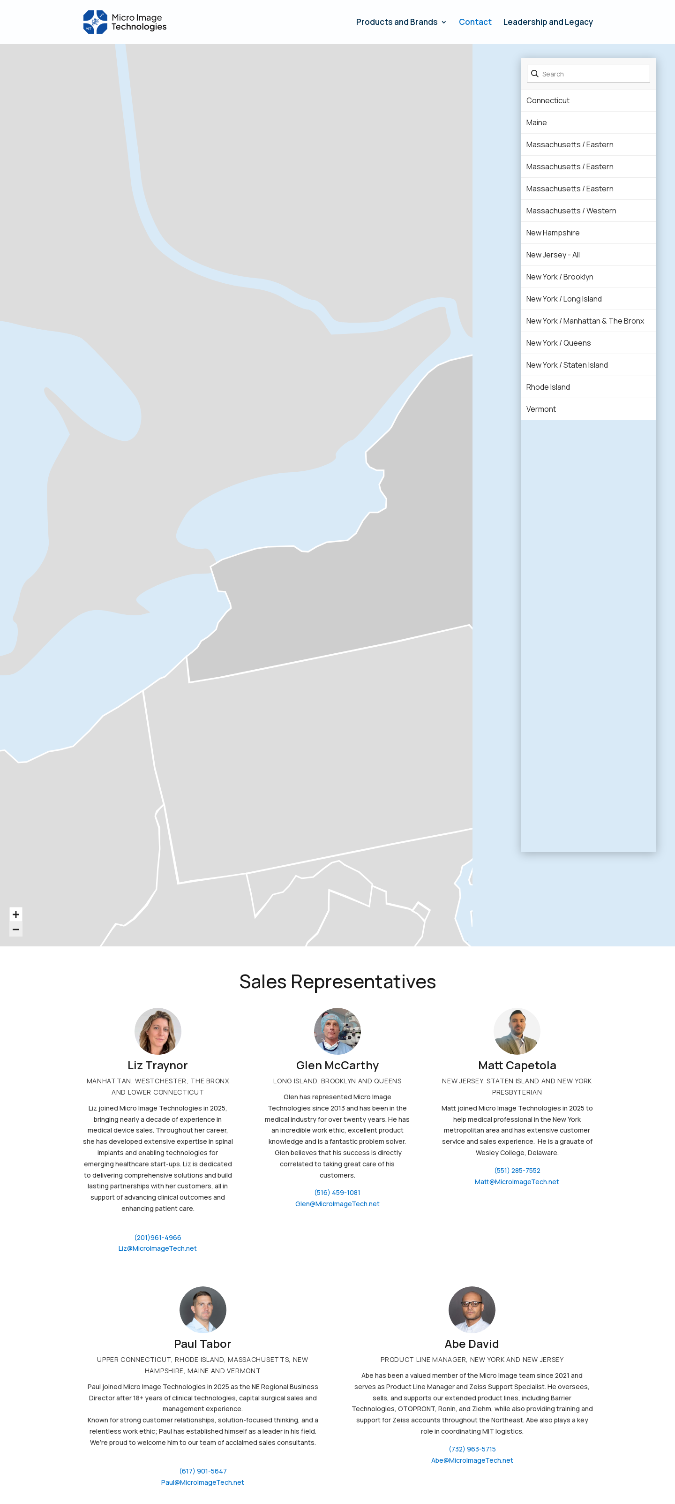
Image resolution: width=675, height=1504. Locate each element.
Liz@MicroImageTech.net (158, 1248)
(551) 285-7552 (517, 1170)
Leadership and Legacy (548, 23)
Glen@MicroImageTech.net (337, 1203)
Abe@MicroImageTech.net (472, 1460)
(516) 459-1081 (337, 1192)
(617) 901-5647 (203, 1470)
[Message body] (202, 1414)
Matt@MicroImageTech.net (517, 1181)
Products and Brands (397, 23)
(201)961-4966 (157, 1237)
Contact (475, 23)
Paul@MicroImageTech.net (202, 1482)
